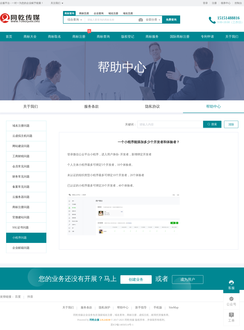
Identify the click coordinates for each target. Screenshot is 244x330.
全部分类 (153, 20)
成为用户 (187, 279)
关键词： (130, 124)
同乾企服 (94, 319)
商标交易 (84, 13)
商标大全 (30, 36)
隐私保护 (104, 307)
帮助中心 (123, 307)
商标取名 (54, 36)
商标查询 (69, 13)
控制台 (238, 3)
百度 (18, 296)
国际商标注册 (180, 36)
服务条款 (86, 307)
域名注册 (113, 13)
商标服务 (152, 36)
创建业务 (136, 279)
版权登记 (127, 36)
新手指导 (141, 307)
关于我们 (231, 36)
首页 (9, 36)
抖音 (30, 296)
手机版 (158, 307)
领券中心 (226, 3)
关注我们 (57, 3)
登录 (205, 3)
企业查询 (98, 13)
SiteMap (173, 307)
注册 (214, 3)
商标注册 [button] (78, 36)
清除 (231, 124)
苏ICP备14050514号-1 (122, 324)
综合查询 (75, 20)
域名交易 (128, 13)
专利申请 (207, 36)
